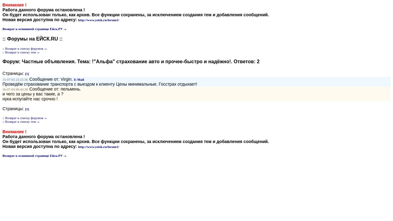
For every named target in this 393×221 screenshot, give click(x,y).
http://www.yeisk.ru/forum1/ (98, 20)
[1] (27, 74)
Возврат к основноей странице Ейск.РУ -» (34, 29)
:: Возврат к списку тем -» (21, 52)
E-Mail (79, 79)
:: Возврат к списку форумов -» (24, 48)
